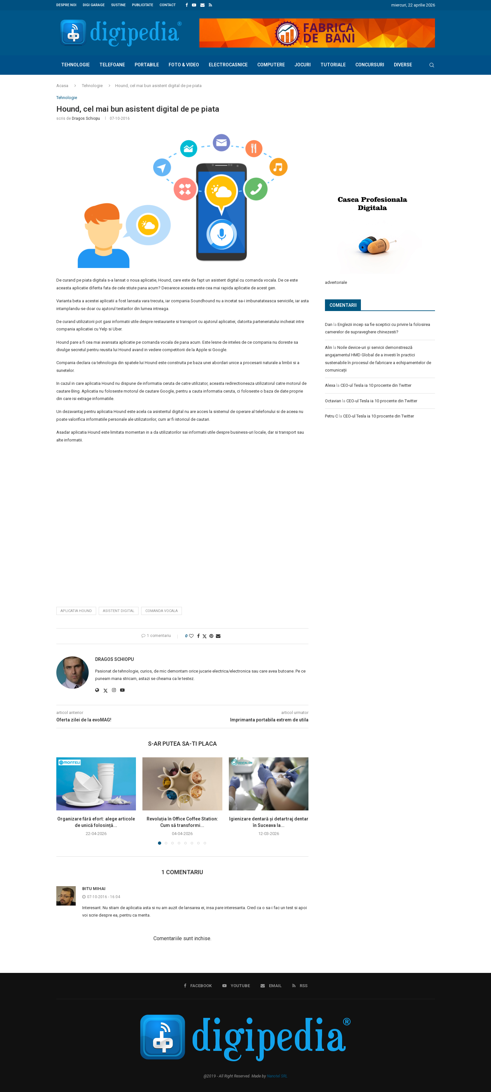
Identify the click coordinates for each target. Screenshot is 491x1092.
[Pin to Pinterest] (211, 636)
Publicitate (142, 5)
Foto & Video (184, 64)
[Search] (432, 65)
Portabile (147, 64)
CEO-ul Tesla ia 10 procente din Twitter (375, 385)
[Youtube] (194, 5)
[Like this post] (191, 636)
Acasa (62, 85)
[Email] (202, 5)
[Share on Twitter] (204, 636)
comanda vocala (161, 611)
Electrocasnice (228, 64)
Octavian (333, 400)
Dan (328, 324)
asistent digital (118, 611)
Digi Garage (94, 5)
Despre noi (66, 5)
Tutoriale (333, 64)
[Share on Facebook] (198, 636)
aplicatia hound (76, 611)
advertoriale (336, 282)
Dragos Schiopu (86, 118)
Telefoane (112, 64)
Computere (271, 64)
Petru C (331, 415)
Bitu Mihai (94, 888)
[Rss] (210, 5)
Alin (328, 347)
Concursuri (369, 64)
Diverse (403, 64)
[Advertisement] (373, 138)
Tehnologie (75, 64)
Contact (168, 5)
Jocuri (303, 64)
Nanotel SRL (277, 1076)
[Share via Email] (218, 636)
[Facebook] (186, 5)
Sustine (118, 5)
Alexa (330, 385)
